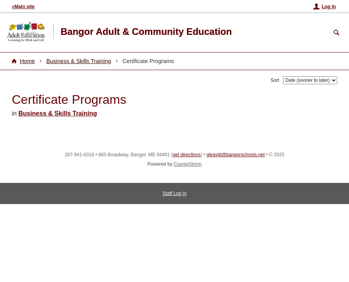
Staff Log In (174, 193)
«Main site (23, 6)
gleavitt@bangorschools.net (235, 154)
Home (27, 61)
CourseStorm (188, 164)
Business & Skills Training (78, 61)
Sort (274, 80)
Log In (329, 6)
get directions (187, 154)
